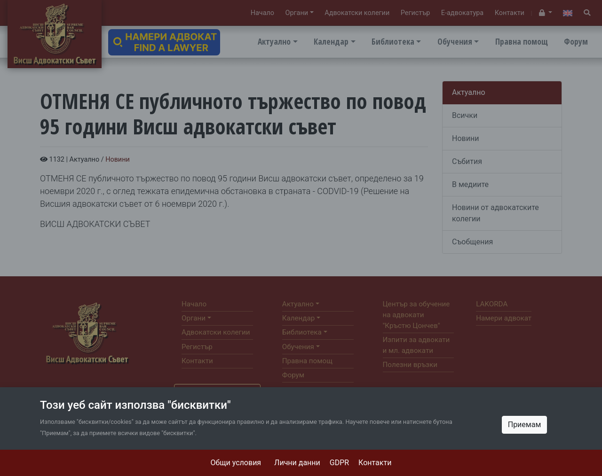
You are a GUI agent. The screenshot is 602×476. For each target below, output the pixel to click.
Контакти (374, 462)
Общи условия (236, 462)
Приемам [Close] (524, 424)
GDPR (339, 462)
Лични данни (297, 462)
